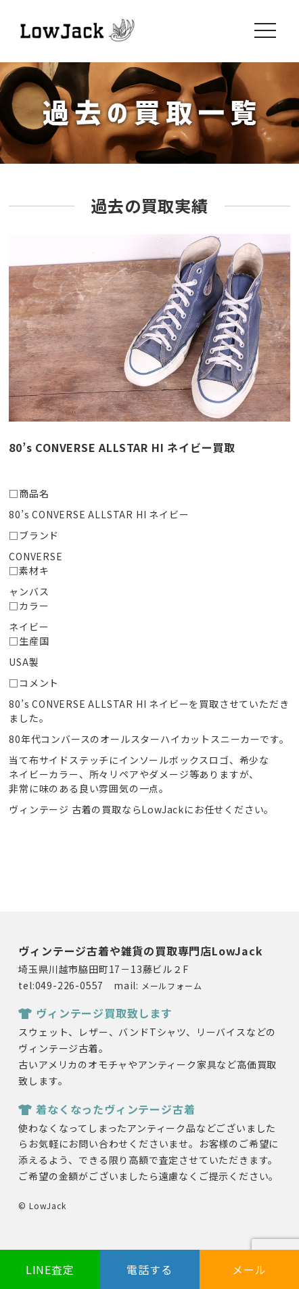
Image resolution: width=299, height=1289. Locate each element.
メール (249, 1269)
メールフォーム (171, 985)
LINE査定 (50, 1269)
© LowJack (42, 1205)
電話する (149, 1269)
